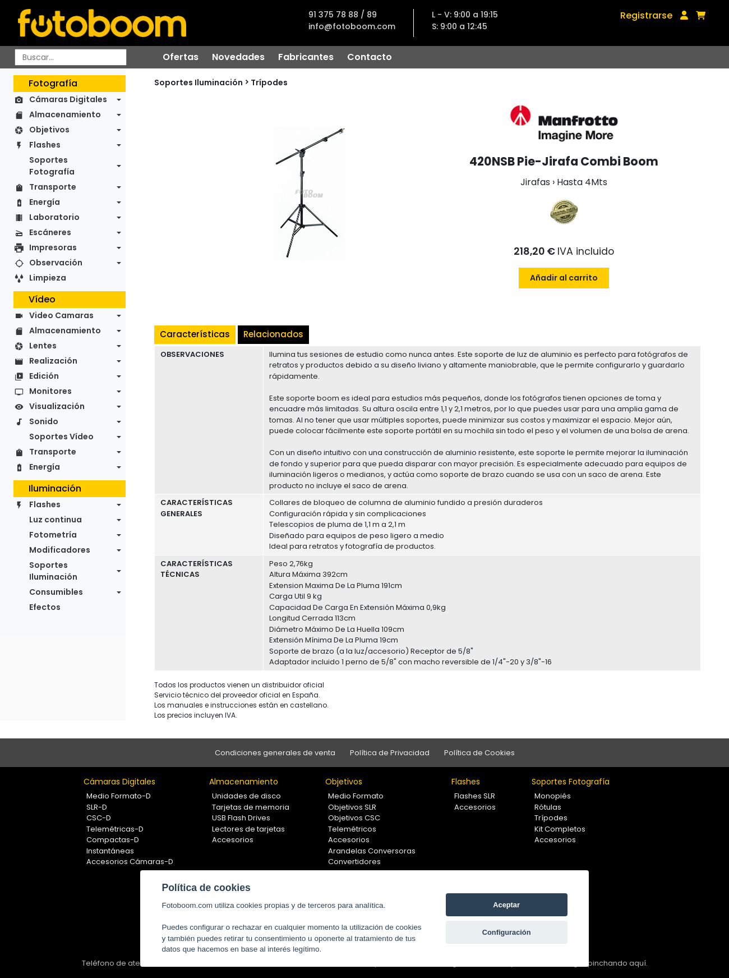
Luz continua (55, 519)
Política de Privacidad (390, 752)
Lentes (43, 345)
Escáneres (50, 232)
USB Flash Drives (241, 817)
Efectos (45, 607)
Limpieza (47, 277)
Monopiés (552, 796)
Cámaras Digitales (68, 99)
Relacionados (273, 334)
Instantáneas (110, 851)
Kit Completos (559, 829)
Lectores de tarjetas (248, 829)
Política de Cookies (479, 752)
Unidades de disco (246, 796)
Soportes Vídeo (61, 436)
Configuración (506, 932)
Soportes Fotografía (52, 165)
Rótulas (547, 807)
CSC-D (98, 817)
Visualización (57, 406)
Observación (55, 262)
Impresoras (53, 247)
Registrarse (646, 15)
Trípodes (269, 82)
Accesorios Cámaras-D (129, 861)
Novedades (238, 56)
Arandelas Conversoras (372, 851)
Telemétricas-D (115, 829)
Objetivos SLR (352, 807)
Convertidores (354, 861)
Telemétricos (352, 829)
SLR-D (96, 807)
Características (195, 334)
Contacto (369, 56)
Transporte (52, 186)
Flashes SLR (474, 796)
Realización (53, 360)
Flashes (45, 144)
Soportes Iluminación (53, 570)
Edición (44, 376)
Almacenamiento (65, 114)
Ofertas (181, 56)
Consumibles (56, 592)
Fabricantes (306, 56)
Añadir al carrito (564, 277)
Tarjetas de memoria (250, 807)
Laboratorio (54, 217)
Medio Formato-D (118, 796)
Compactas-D (112, 839)
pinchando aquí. (618, 963)
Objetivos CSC (354, 817)
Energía (44, 202)
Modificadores (59, 549)
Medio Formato (356, 796)
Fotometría (53, 534)
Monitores (50, 391)
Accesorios (232, 839)
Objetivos (49, 129)
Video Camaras (61, 315)
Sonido (43, 421)
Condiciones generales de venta (275, 752)
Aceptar (506, 905)
